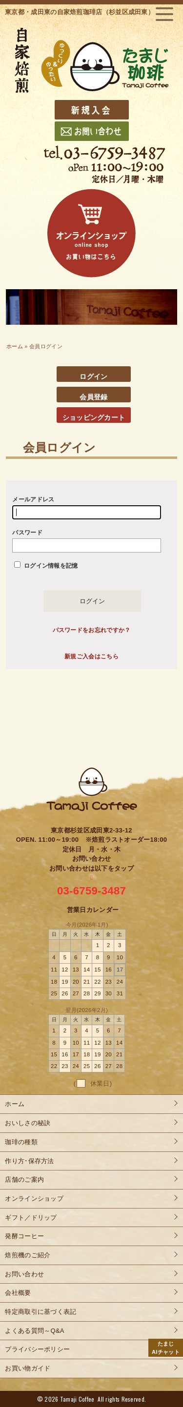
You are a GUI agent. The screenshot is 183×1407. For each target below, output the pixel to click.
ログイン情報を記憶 (46, 565)
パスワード (86, 541)
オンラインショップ (34, 1198)
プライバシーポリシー (37, 1349)
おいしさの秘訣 (27, 1123)
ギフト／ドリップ (31, 1217)
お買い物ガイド (27, 1368)
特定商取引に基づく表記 (40, 1311)
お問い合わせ (24, 1274)
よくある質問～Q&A (34, 1330)
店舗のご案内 (24, 1179)
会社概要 (18, 1292)
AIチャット (165, 1347)
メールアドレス (86, 507)
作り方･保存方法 (29, 1161)
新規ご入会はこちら (91, 656)
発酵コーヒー (24, 1236)
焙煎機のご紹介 (27, 1255)
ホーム (14, 346)
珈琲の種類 (21, 1142)
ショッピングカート (93, 417)
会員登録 (93, 397)
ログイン (93, 376)
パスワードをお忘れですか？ (92, 630)
